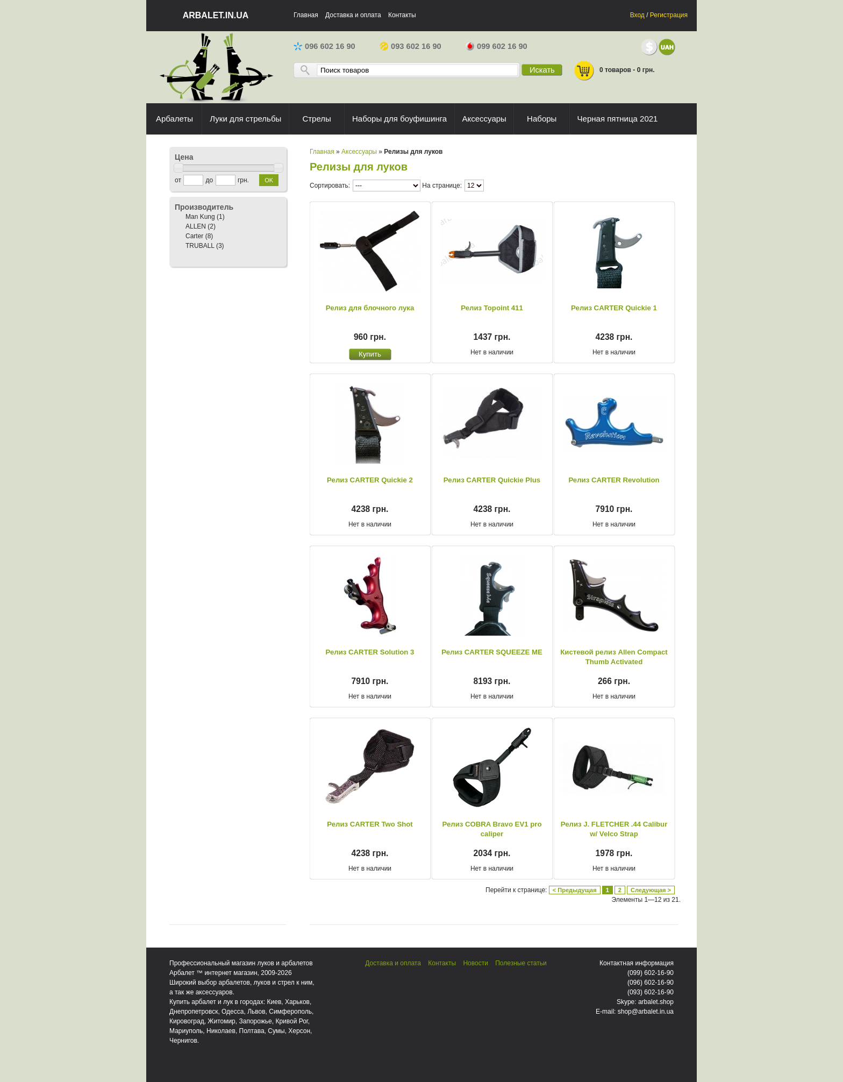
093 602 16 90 (410, 46)
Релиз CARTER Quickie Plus (492, 480)
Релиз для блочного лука (370, 308)
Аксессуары (359, 151)
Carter (194, 236)
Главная (306, 15)
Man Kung (200, 216)
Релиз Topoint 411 (492, 308)
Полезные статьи (520, 963)
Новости (475, 963)
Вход (637, 15)
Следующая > (651, 890)
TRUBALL (200, 246)
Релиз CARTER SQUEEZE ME (491, 652)
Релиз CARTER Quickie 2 (370, 480)
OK (269, 180)
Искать (542, 70)
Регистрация (669, 15)
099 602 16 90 (496, 46)
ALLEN (195, 226)
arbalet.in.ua (216, 15)
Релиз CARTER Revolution (613, 480)
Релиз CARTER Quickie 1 (614, 308)
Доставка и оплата (353, 15)
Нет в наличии (491, 352)
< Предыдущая (575, 890)
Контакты (402, 15)
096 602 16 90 (324, 46)
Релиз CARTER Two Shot (369, 824)
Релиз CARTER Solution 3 (370, 652)
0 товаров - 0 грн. (614, 70)
